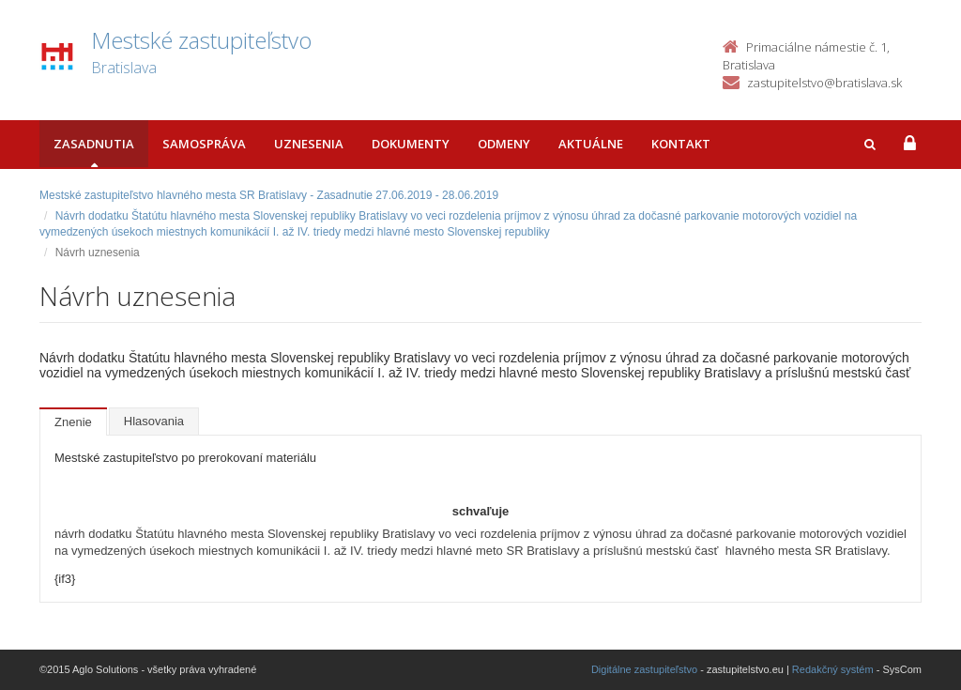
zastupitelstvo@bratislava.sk (824, 82)
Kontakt (680, 143)
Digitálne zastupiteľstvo (644, 669)
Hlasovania (154, 421)
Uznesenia (308, 143)
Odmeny (504, 143)
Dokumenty (411, 143)
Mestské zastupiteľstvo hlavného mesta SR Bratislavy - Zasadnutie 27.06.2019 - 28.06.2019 (268, 195)
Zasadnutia (93, 143)
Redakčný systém (833, 669)
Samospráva (204, 143)
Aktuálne (590, 143)
